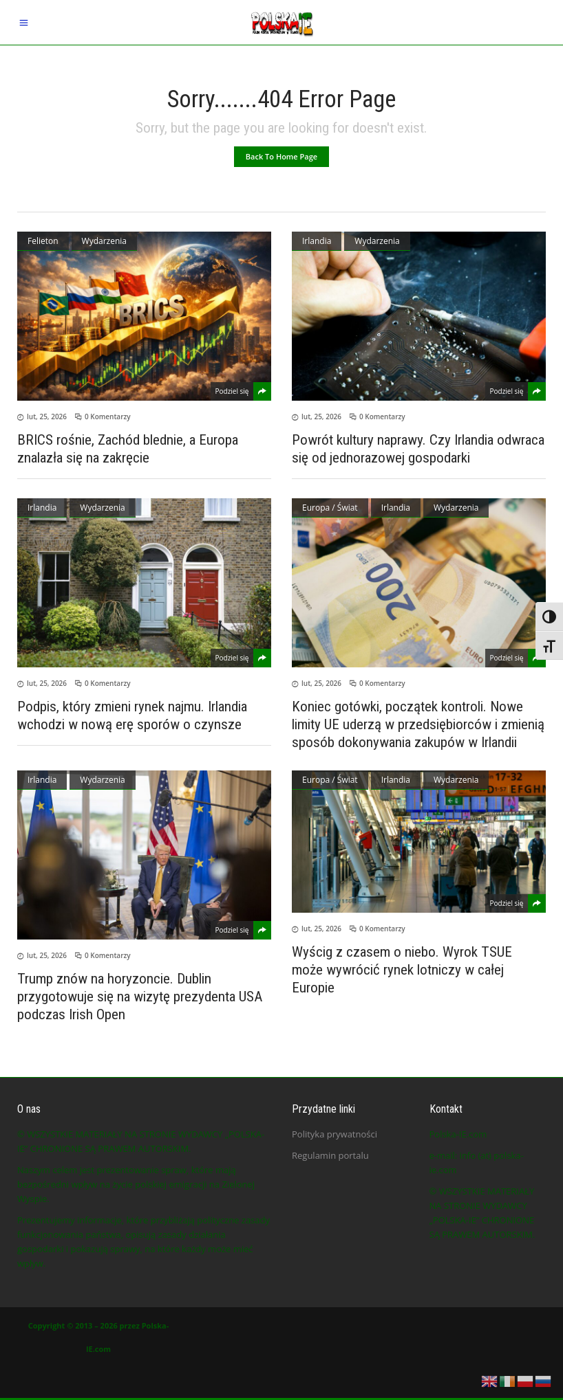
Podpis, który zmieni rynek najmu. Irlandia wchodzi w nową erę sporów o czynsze (132, 715)
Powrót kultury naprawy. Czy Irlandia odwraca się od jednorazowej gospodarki (418, 449)
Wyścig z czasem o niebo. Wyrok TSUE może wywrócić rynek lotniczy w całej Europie (402, 970)
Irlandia (316, 241)
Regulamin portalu (330, 1155)
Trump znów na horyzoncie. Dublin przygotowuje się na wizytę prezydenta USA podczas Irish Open (139, 996)
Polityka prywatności (334, 1134)
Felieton (43, 241)
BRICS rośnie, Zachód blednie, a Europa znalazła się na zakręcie (127, 449)
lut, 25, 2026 (47, 416)
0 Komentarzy (108, 416)
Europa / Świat (330, 507)
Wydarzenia (104, 241)
